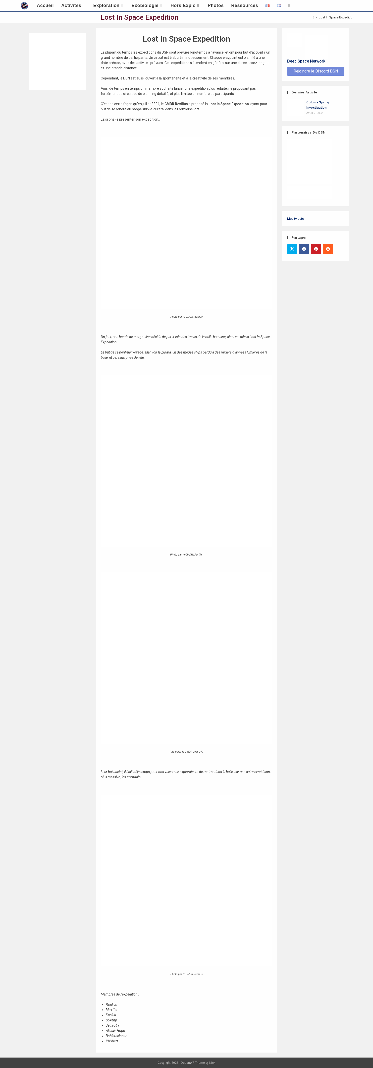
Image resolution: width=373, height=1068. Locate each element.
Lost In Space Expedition (336, 17)
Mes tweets (295, 218)
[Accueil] (313, 17)
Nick (212, 1063)
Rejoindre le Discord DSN (316, 71)
